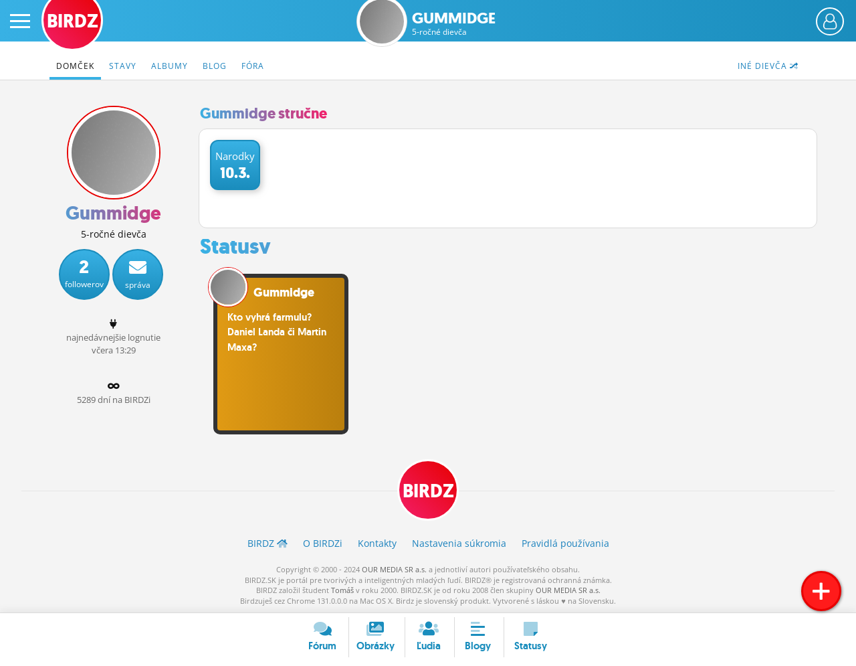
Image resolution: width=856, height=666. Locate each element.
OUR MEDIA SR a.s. (394, 569)
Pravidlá (565, 543)
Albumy (169, 66)
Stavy (122, 66)
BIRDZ (428, 491)
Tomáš (342, 590)
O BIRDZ (322, 543)
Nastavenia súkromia (459, 543)
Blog (215, 66)
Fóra (252, 66)
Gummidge (454, 23)
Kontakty (377, 543)
